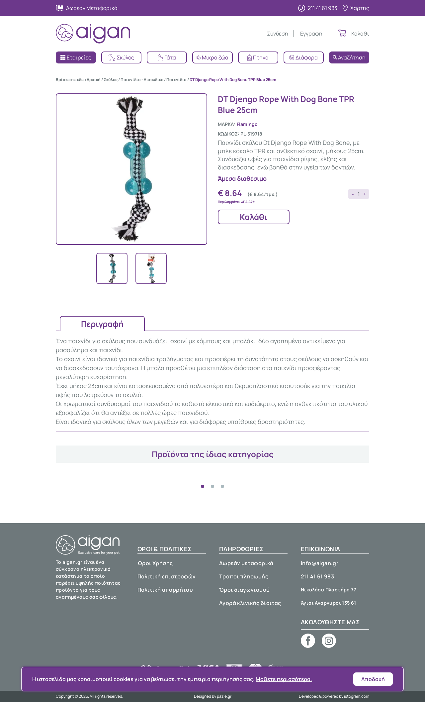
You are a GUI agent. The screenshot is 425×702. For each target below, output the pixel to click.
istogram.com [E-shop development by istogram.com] (356, 696)
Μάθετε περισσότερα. (284, 679)
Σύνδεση (277, 33)
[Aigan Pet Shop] (93, 34)
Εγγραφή (311, 33)
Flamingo (247, 124)
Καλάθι (254, 216)
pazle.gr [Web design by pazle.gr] (224, 696)
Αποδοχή (373, 679)
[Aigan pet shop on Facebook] (308, 641)
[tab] (203, 486)
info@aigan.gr (319, 563)
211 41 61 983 (317, 576)
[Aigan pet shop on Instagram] (329, 641)
